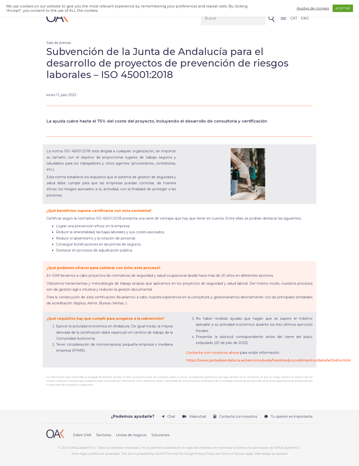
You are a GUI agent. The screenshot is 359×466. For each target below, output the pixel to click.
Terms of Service (233, 453)
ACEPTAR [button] (342, 8)
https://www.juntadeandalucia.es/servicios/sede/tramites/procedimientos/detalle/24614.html (268, 360)
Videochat (194, 416)
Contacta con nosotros (235, 416)
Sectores (103, 435)
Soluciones (160, 435)
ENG (305, 18)
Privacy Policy (205, 453)
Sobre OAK (82, 435)
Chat (168, 416)
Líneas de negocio (131, 435)
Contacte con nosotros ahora (212, 352)
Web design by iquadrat (271, 453)
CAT (293, 18)
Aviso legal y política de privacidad (96, 453)
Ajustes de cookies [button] (313, 8)
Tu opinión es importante (288, 416)
